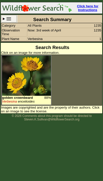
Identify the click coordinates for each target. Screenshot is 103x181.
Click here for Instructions (87, 8)
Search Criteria (9, 18)
